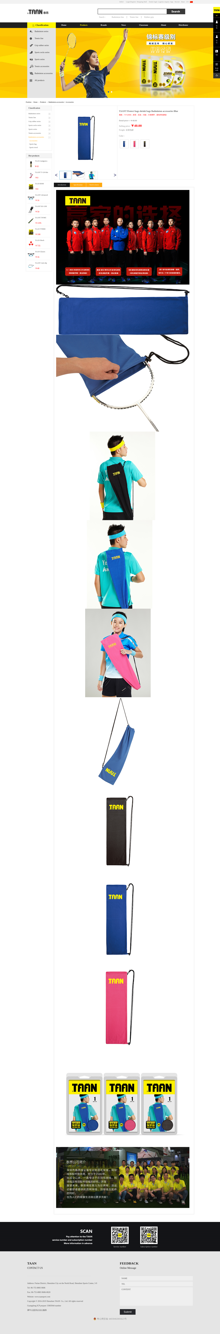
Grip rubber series (42, 45)
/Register (133, 2)
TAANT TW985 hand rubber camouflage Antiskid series (42, 218)
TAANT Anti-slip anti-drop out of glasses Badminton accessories (41, 263)
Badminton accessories (44, 73)
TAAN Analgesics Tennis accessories (41, 161)
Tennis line (134, 17)
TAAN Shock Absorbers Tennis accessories (41, 240)
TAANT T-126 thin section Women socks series (42, 172)
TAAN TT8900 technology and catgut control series (42, 229)
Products (43, 102)
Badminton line (118, 17)
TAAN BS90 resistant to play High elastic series (42, 184)
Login (128, 2)
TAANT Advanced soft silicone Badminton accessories (41, 195)
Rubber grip (149, 17)
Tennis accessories (42, 66)
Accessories (70, 102)
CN (187, 2)
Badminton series (41, 31)
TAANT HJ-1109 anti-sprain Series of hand (42, 206)
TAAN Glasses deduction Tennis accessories (41, 252)
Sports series (40, 59)
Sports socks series (42, 52)
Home (63, 25)
